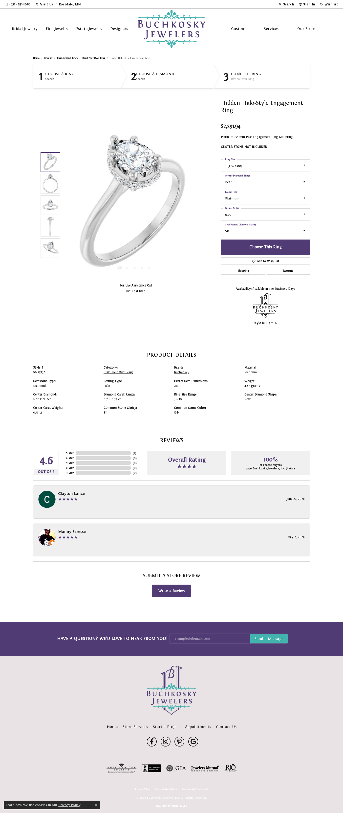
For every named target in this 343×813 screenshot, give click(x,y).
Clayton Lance (71, 493)
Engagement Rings (67, 58)
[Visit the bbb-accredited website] (151, 768)
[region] (134, 205)
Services (271, 28)
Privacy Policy (142, 789)
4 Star (70, 458)
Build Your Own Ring (93, 58)
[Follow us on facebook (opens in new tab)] (152, 742)
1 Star (70, 473)
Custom (238, 28)
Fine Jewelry (57, 28)
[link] (18, 4)
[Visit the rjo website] (230, 768)
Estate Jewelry (89, 28)
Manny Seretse (72, 531)
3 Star (70, 463)
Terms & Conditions (166, 789)
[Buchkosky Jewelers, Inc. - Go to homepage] (171, 690)
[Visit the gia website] (176, 768)
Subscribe (269, 639)
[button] (286, 4)
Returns (288, 270)
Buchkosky (181, 372)
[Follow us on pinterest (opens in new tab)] (179, 742)
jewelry (48, 58)
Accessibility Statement (195, 789)
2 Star (70, 468)
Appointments (198, 727)
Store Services (135, 727)
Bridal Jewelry (25, 28)
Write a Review (171, 591)
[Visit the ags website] (121, 768)
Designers (119, 28)
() (134, 453)
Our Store (306, 28)
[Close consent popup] (96, 805)
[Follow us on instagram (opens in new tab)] (166, 742)
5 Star (70, 453)
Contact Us (226, 727)
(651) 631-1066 (135, 291)
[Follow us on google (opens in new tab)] (193, 742)
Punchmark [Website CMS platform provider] (179, 806)
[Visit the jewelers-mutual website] (205, 768)
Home (36, 58)
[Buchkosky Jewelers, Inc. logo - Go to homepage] (172, 29)
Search (49, 79)
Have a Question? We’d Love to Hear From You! (112, 638)
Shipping (243, 270)
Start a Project (166, 727)
